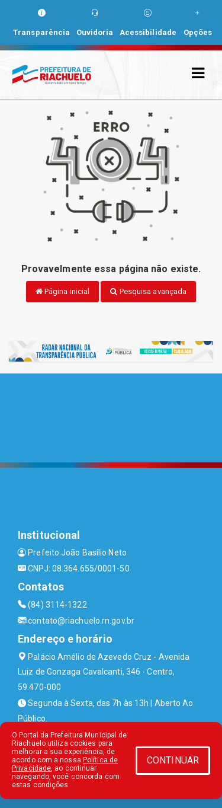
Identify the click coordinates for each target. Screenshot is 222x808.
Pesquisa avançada (148, 291)
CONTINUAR (173, 760)
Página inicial (63, 291)
